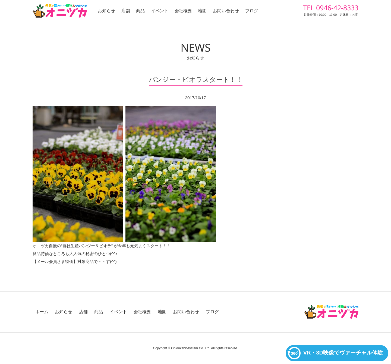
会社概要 (183, 10)
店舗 (125, 10)
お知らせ (106, 10)
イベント (159, 10)
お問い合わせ (226, 10)
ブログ (251, 10)
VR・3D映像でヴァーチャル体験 (335, 353)
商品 (140, 10)
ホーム (41, 311)
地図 (202, 10)
